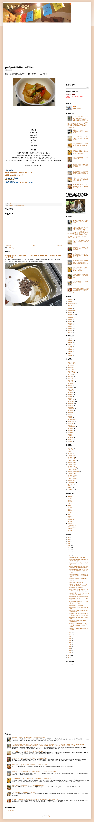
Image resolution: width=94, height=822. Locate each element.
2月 (70, 650)
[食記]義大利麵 (71, 421)
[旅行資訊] (70, 507)
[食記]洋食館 (70, 412)
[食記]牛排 (70, 417)
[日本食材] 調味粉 (72, 455)
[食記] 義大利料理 (72, 372)
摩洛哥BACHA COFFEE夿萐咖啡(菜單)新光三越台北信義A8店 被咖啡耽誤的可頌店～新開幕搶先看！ (36, 799)
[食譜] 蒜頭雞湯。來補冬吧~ (14, 175)
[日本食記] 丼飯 (71, 457)
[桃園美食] (70, 355)
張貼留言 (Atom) (12, 248)
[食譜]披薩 (70, 301)
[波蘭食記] (70, 486)
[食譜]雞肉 (70, 323)
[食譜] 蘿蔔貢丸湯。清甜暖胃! (76, 587)
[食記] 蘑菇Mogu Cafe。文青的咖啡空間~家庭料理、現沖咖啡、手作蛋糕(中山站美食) (78, 575)
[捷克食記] (70, 453)
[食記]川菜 (70, 390)
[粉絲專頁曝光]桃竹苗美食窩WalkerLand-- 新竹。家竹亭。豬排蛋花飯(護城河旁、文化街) (78, 625)
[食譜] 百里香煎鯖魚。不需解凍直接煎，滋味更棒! (24, 792)
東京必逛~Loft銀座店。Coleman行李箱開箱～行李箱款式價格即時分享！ (80, 131)
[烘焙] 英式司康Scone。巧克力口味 (77, 557)
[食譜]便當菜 (70, 299)
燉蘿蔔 (22, 205)
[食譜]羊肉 (70, 312)
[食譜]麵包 (70, 326)
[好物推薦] (70, 501)
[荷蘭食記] (70, 487)
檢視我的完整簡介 (77, 108)
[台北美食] (70, 339)
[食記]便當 (70, 385)
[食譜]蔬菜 (70, 316)
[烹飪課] (69, 509)
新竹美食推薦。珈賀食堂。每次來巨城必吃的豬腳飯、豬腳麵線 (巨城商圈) (80, 186)
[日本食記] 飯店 (71, 480)
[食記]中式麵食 (71, 381)
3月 (70, 648)
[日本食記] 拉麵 (71, 466)
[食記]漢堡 (70, 414)
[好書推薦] (70, 500)
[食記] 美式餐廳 (71, 371)
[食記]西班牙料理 (72, 426)
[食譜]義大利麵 (71, 314)
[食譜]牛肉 (70, 308)
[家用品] (69, 505)
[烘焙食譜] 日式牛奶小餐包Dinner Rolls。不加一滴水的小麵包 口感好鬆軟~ (81, 138)
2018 (69, 549)
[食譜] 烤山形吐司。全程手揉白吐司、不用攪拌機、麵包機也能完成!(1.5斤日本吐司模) (80, 179)
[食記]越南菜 (70, 428)
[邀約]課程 (70, 521)
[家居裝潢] (70, 503)
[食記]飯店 (70, 434)
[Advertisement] (45, 31)
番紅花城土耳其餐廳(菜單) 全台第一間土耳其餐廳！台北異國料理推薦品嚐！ (80, 165)
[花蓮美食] (70, 351)
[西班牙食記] (70, 489)
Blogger (49, 816)
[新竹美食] (70, 340)
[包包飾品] (70, 498)
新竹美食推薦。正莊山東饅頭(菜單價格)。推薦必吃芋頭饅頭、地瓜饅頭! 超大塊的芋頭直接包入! (80, 172)
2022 (69, 541)
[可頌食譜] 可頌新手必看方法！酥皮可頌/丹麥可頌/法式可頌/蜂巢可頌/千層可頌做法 (80, 152)
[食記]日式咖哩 (71, 398)
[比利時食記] (70, 484)
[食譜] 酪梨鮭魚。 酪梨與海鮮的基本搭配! (78, 596)
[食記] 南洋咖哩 (71, 362)
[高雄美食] (70, 348)
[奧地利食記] (70, 448)
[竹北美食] (70, 344)
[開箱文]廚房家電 (72, 525)
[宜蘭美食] (70, 349)
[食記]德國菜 (70, 392)
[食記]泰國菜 (70, 410)
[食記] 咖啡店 (71, 363)
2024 (69, 537)
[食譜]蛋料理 (70, 317)
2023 (69, 539)
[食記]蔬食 (70, 425)
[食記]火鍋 (70, 416)
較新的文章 (8, 245)
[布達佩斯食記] (71, 450)
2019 (69, 547)
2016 (69, 554)
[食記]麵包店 (70, 439)
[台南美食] (70, 353)
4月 (70, 646)
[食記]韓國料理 (71, 432)
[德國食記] (70, 451)
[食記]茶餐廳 (70, 423)
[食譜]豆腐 (70, 319)
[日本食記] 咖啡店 (72, 460)
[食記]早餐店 (70, 405)
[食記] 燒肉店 (71, 367)
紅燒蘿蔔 (19, 205)
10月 (70, 634)
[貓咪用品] (70, 516)
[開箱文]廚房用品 (72, 528)
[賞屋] (69, 518)
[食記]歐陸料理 (71, 408)
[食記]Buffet (70, 374)
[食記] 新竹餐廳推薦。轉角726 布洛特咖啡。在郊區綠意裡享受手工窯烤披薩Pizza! (78, 571)
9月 (70, 636)
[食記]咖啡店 (70, 387)
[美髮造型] (70, 512)
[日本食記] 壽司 (71, 462)
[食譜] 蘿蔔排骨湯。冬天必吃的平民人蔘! (19, 172)
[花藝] (69, 514)
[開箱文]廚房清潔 (72, 527)
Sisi (75, 106)
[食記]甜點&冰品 (71, 419)
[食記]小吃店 (70, 389)
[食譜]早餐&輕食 (71, 303)
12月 (70, 555)
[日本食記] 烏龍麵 (72, 475)
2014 (69, 657)
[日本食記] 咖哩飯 (72, 459)
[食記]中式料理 (71, 378)
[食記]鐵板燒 (70, 430)
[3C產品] (70, 496)
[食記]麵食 (70, 441)
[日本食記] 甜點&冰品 (73, 477)
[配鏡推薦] (70, 523)
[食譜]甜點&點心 (71, 310)
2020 (69, 545)
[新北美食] (70, 342)
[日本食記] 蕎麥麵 (72, 478)
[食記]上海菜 (70, 376)
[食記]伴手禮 (70, 383)
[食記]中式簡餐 (71, 380)
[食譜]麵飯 (70, 328)
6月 (70, 642)
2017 (69, 551)
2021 (69, 543)
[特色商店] (70, 510)
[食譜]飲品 (70, 324)
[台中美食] (70, 346)
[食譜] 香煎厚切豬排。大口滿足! (76, 605)
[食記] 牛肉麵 (71, 369)
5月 (70, 644)
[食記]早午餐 (70, 403)
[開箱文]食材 (70, 530)
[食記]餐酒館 (70, 437)
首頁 (34, 245)
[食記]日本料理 (71, 401)
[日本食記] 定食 (71, 464)
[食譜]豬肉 (11, 205)
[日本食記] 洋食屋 (72, 469)
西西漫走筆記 (9, 179)
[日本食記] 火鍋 (71, 473)
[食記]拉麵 (70, 396)
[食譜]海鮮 (70, 305)
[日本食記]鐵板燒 (72, 482)
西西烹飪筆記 (17, 6)
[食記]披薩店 (70, 394)
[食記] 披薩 (70, 365)
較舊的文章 (59, 245)
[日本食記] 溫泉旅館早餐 (73, 471)
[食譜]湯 (69, 307)
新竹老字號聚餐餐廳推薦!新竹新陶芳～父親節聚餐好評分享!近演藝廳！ (80, 276)
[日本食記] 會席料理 (72, 468)
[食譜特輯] (70, 332)
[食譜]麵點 (70, 330)
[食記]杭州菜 (70, 407)
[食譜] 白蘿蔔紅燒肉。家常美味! (76, 582)
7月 (70, 640)
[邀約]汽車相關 (71, 519)
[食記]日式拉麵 (71, 399)
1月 (70, 652)
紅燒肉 (15, 205)
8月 (70, 638)
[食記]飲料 (70, 435)
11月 (70, 632)
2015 (69, 655)
